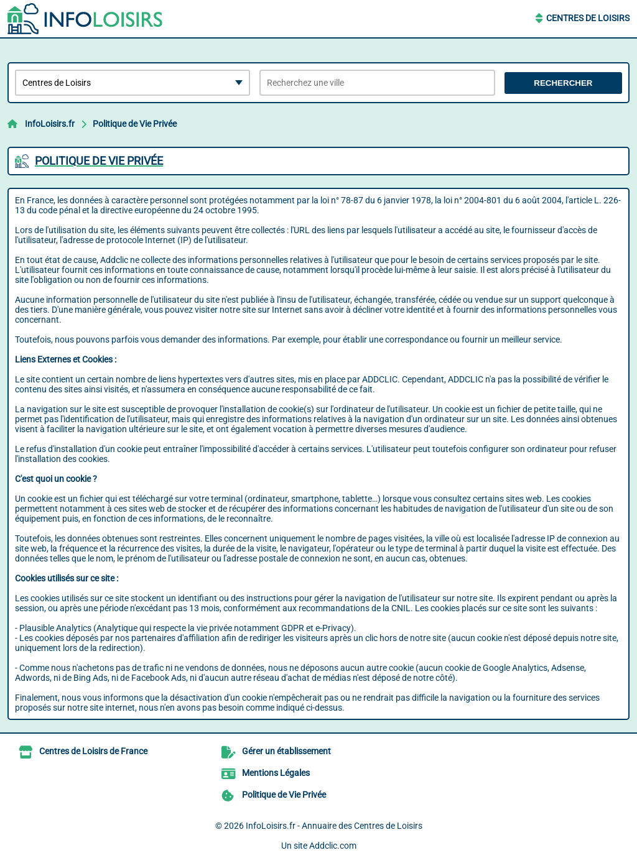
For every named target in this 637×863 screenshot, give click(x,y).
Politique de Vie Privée (135, 124)
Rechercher (563, 83)
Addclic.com (332, 846)
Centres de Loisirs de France (93, 751)
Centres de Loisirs (588, 18)
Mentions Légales (276, 773)
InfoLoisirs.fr (50, 124)
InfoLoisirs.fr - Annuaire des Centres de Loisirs (334, 826)
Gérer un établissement (286, 751)
